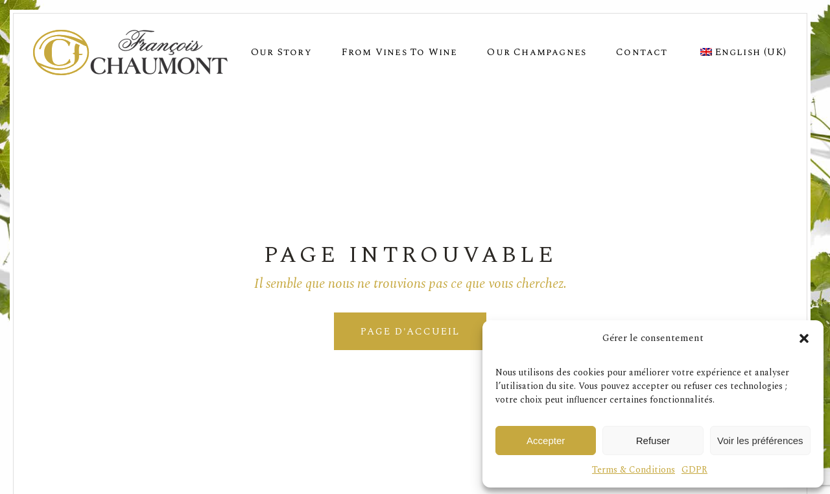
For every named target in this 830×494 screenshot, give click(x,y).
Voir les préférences (760, 440)
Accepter (546, 440)
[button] (804, 338)
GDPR (694, 469)
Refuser (653, 440)
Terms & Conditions (633, 469)
